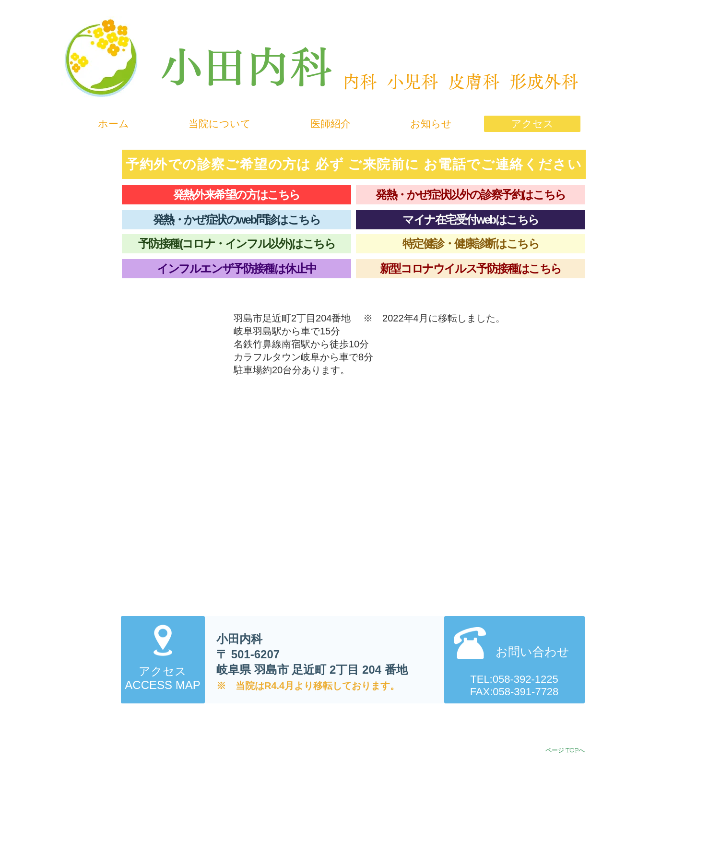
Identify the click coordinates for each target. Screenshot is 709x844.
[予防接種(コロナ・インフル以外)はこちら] (236, 243)
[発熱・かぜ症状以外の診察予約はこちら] (470, 194)
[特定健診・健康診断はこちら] (470, 243)
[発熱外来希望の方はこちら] (236, 194)
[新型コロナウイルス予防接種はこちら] (470, 268)
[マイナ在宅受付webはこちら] (470, 219)
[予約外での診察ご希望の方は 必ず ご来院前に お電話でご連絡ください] (354, 164)
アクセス (163, 671)
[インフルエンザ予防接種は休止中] (236, 268)
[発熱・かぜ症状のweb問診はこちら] (236, 219)
